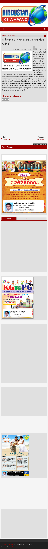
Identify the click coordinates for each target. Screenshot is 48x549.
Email (44, 49)
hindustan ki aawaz (16, 547)
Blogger (35, 144)
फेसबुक (9, 218)
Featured (6, 36)
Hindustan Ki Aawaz (20, 49)
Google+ (8, 99)
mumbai (12, 36)
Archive (39, 219)
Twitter (5, 99)
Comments (24, 219)
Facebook (3, 99)
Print (39, 49)
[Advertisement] (24, 118)
